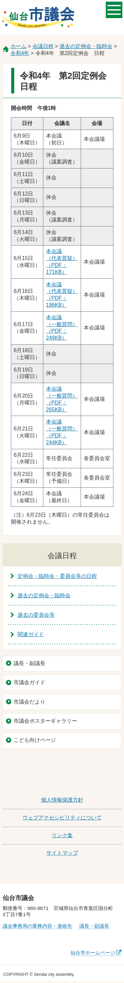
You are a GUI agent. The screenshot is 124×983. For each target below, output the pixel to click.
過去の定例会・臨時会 (86, 46)
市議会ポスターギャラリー (45, 721)
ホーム (18, 46)
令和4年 (20, 53)
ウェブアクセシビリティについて (62, 817)
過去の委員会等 (36, 615)
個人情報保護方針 (62, 800)
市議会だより (29, 702)
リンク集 (62, 835)
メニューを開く (114, 9)
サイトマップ (62, 853)
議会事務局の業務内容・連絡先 (37, 926)
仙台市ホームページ (92, 952)
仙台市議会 (37, 17)
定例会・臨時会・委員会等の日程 (57, 576)
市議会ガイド (29, 682)
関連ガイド (31, 634)
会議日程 (43, 46)
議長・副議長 (29, 663)
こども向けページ (35, 740)
